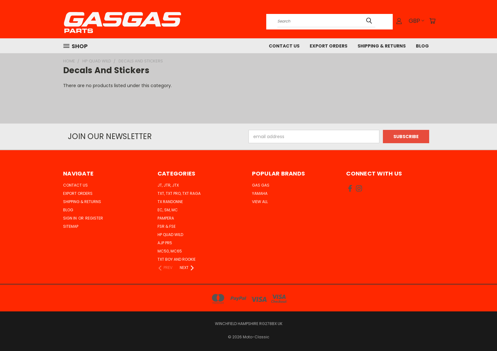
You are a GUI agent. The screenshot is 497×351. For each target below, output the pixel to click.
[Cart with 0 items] (432, 21)
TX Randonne (170, 201)
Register (94, 218)
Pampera (166, 218)
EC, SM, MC (168, 210)
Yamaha (260, 193)
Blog (422, 46)
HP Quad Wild (170, 234)
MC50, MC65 (170, 251)
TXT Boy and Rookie (177, 259)
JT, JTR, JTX (168, 185)
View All (260, 201)
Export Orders (328, 46)
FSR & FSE (167, 226)
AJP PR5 (165, 243)
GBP (416, 21)
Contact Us (284, 46)
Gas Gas (260, 185)
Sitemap (70, 226)
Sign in (70, 218)
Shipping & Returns (382, 46)
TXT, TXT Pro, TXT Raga (179, 193)
